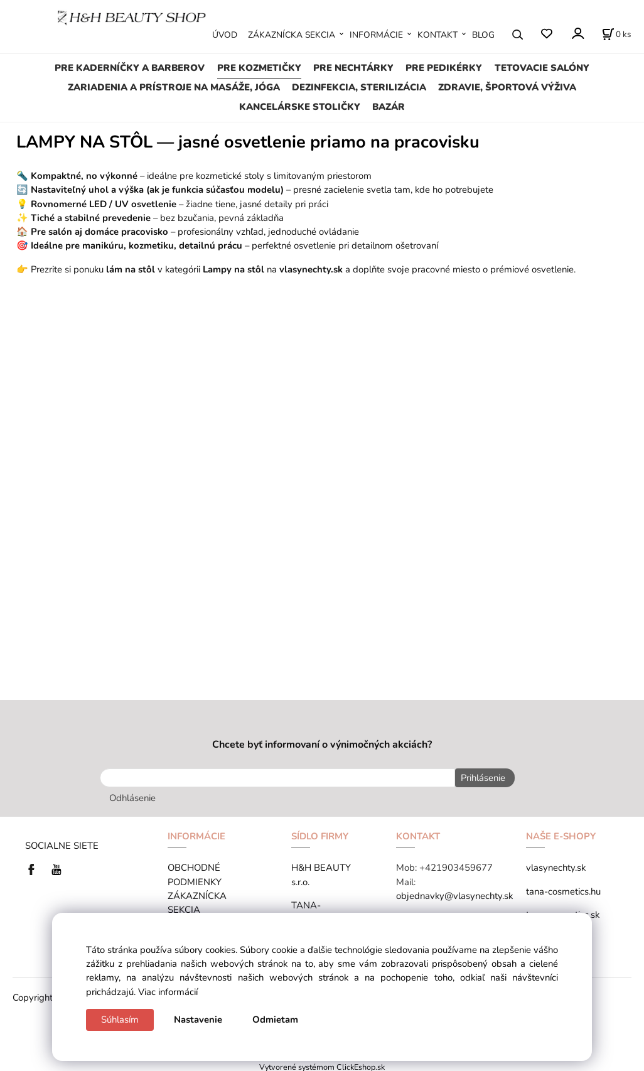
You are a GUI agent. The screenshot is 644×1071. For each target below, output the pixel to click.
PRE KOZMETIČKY (259, 68)
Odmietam (275, 1019)
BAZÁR (388, 106)
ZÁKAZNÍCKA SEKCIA (291, 35)
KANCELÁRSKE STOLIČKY (299, 106)
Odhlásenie (132, 796)
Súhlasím (120, 1019)
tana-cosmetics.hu (563, 889)
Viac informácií (168, 992)
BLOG (483, 35)
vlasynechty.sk (556, 865)
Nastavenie (198, 1019)
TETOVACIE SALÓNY (542, 68)
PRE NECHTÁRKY (353, 68)
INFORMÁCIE (376, 35)
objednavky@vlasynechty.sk (454, 894)
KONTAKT (437, 35)
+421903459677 (456, 865)
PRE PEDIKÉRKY (443, 68)
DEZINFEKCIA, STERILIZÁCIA (359, 87)
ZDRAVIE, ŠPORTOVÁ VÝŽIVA (507, 87)
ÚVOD (224, 35)
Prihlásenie (480, 778)
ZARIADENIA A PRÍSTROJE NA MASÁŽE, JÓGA (174, 87)
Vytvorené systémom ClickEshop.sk (322, 1064)
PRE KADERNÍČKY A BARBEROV (130, 68)
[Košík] (616, 34)
